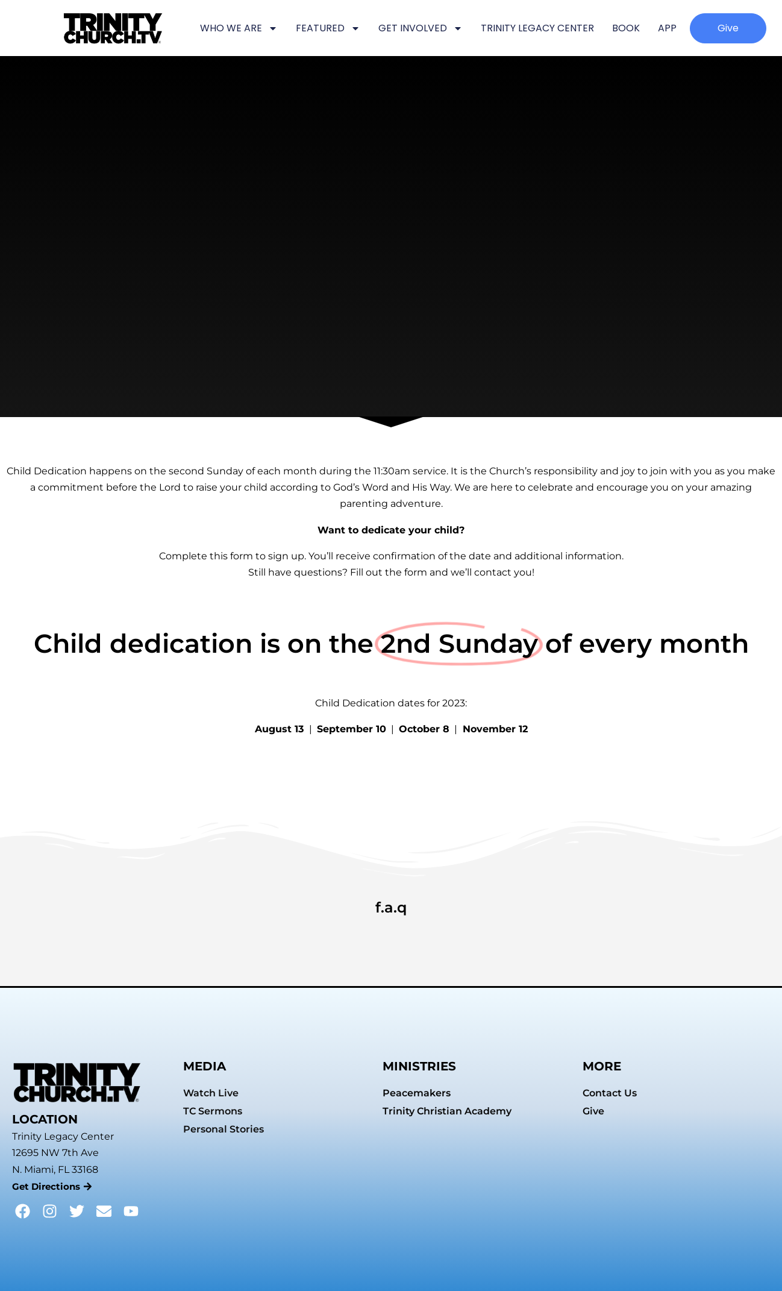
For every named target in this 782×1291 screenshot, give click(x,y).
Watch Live (211, 1093)
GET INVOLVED (420, 28)
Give (593, 1111)
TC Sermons (212, 1111)
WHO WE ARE (239, 28)
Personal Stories (223, 1129)
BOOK (626, 28)
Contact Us (610, 1093)
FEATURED (328, 28)
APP (667, 28)
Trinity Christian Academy (447, 1111)
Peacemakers (417, 1093)
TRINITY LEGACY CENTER (537, 28)
